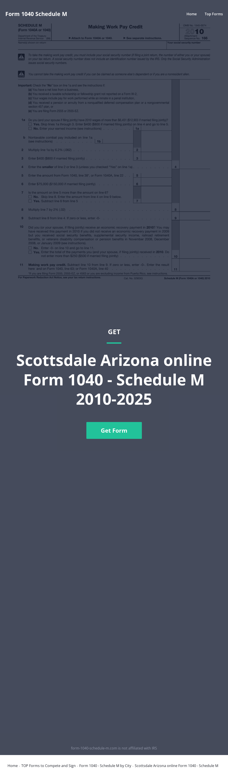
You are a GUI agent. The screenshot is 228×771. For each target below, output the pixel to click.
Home (191, 14)
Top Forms (214, 14)
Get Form (114, 430)
